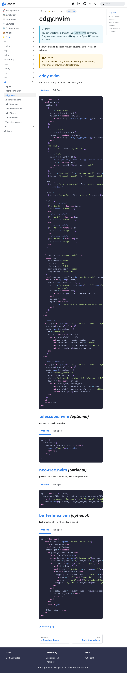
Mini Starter (11, 113)
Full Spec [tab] (57, 90)
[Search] (112, 4)
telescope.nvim (54, 416)
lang (6, 64)
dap (6, 50)
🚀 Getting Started (11, 10)
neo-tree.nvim (53, 470)
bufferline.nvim (54, 515)
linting (7, 68)
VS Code (8, 131)
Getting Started (13, 658)
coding (7, 46)
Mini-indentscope (13, 108)
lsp (5, 73)
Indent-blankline (13, 99)
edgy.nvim (10, 95)
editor (7, 55)
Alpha (8, 86)
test (6, 77)
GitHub (89, 658)
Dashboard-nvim (13, 90)
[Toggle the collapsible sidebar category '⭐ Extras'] (33, 37)
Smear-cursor (11, 117)
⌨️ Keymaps (8, 23)
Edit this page (47, 626)
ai (5, 41)
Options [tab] (45, 90)
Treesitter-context (13, 122)
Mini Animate (11, 104)
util (5, 126)
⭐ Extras (6, 37)
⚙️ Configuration (10, 28)
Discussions (52, 658)
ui (5, 81)
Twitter (50, 661)
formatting (9, 59)
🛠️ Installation (9, 15)
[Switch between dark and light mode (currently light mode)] (95, 4)
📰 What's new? (9, 19)
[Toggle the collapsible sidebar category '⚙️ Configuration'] (33, 28)
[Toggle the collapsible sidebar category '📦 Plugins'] (33, 33)
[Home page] (41, 11)
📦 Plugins (7, 32)
